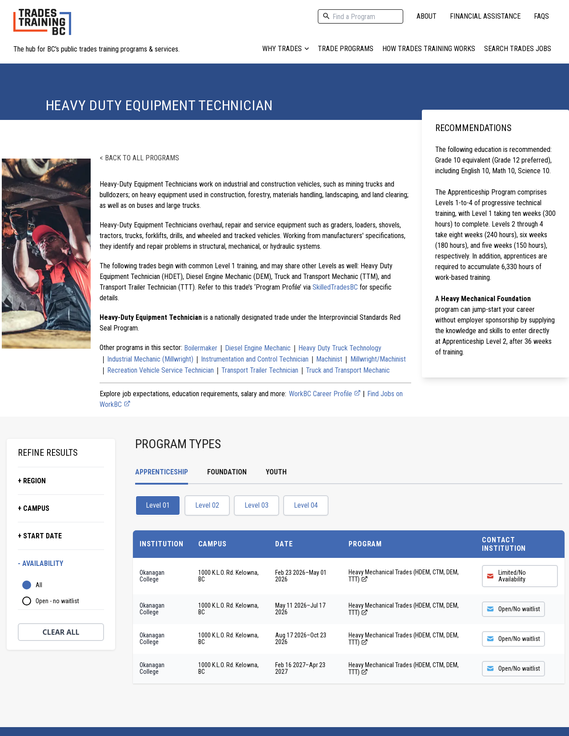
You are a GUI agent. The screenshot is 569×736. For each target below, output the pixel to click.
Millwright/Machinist (378, 359)
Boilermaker (200, 348)
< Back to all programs (139, 158)
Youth (276, 472)
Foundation (227, 472)
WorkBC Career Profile (325, 394)
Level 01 (158, 505)
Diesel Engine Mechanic (258, 348)
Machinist (329, 359)
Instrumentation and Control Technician (255, 359)
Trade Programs (345, 48)
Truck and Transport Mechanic (348, 370)
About (427, 16)
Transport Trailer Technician (259, 370)
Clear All (61, 632)
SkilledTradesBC (335, 287)
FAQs (541, 16)
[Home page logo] (42, 26)
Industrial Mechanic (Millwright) (150, 359)
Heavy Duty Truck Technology (339, 348)
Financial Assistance (485, 16)
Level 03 (256, 505)
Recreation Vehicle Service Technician (160, 370)
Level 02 (207, 505)
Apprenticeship (161, 472)
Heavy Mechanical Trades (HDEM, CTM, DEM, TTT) (404, 576)
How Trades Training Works (428, 48)
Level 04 (306, 505)
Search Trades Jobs (517, 48)
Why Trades (285, 48)
